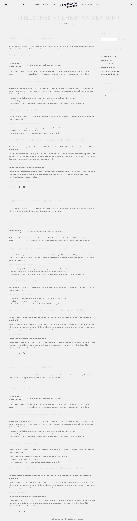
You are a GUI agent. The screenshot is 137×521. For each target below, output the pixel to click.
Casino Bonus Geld (15, 215)
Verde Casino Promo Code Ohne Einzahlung (23, 264)
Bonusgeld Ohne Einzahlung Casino (20, 294)
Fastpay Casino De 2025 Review (19, 181)
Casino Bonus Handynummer (110, 64)
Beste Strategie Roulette (108, 68)
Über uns (45, 5)
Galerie (53, 5)
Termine (36, 5)
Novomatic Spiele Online (108, 56)
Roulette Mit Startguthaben (17, 334)
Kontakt (97, 5)
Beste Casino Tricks (106, 60)
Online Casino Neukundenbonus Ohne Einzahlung (24, 123)
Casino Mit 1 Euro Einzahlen (17, 382)
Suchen (104, 34)
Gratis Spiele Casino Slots (17, 163)
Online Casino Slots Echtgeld (18, 492)
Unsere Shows (87, 5)
